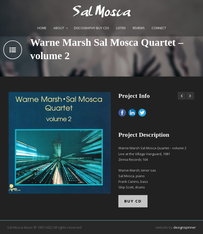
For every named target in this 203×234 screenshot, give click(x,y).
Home (41, 28)
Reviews (138, 28)
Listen (121, 28)
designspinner (184, 227)
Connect (159, 28)
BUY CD (133, 201)
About (58, 28)
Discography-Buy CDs (91, 28)
